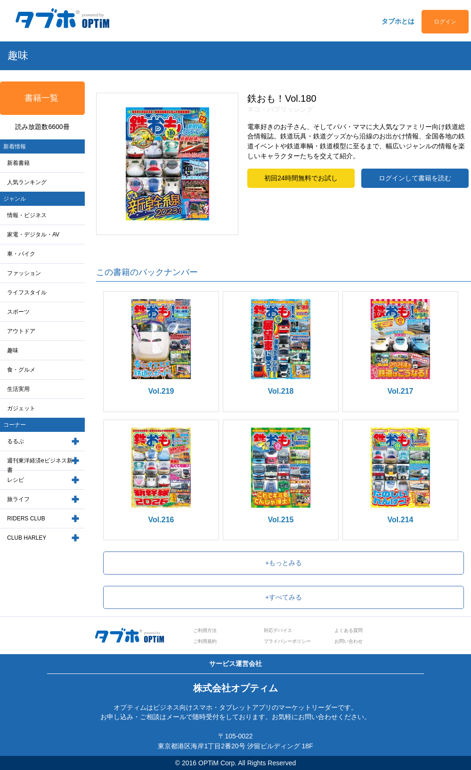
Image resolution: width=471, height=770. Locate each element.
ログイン (445, 21)
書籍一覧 (41, 98)
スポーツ (18, 311)
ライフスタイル (27, 292)
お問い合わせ (348, 641)
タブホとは (398, 21)
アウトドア (21, 331)
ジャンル (14, 198)
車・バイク (21, 254)
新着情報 (14, 146)
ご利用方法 (205, 630)
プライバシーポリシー (287, 641)
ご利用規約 (205, 641)
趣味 (12, 350)
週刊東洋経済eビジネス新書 (40, 465)
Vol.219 (161, 391)
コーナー (14, 424)
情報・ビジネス (27, 215)
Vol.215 (281, 520)
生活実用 (18, 389)
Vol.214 (401, 520)
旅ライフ (18, 499)
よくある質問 (348, 630)
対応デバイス (278, 630)
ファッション (24, 273)
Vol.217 (401, 391)
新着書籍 (18, 163)
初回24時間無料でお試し (301, 178)
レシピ (15, 480)
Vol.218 (281, 391)
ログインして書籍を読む (415, 178)
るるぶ (15, 441)
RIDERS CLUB (26, 518)
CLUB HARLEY (26, 538)
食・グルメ (21, 369)
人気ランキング (27, 182)
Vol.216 (161, 520)
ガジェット (21, 408)
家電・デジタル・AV (33, 234)
